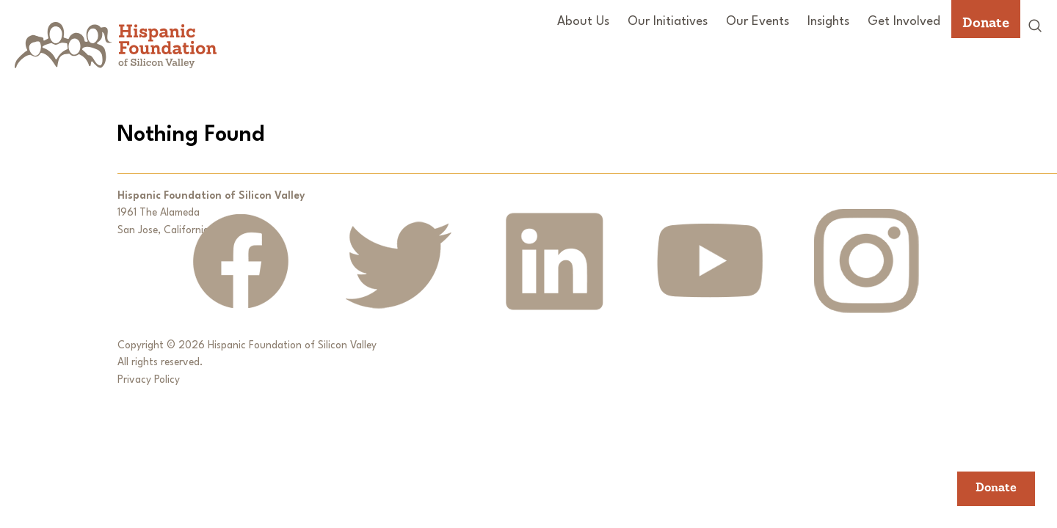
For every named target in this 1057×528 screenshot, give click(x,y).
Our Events (757, 21)
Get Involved (904, 21)
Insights (828, 21)
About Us (583, 21)
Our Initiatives (668, 21)
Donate (985, 22)
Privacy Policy (148, 380)
